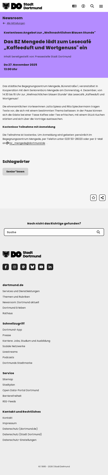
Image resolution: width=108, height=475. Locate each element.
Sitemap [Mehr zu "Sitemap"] (8, 379)
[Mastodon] (23, 267)
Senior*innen (15, 171)
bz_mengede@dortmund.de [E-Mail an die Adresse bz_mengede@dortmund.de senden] (25, 143)
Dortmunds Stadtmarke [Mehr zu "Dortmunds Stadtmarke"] (17, 363)
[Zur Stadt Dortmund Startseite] (22, 6)
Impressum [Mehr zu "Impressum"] (10, 423)
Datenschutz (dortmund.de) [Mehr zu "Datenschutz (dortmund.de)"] (20, 429)
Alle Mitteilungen (14, 23)
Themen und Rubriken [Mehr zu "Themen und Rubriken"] (16, 297)
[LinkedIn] (50, 267)
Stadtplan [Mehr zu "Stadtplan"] (9, 385)
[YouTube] (41, 267)
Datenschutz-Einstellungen (19, 440)
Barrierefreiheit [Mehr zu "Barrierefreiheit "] (12, 396)
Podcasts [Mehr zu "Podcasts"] (8, 357)
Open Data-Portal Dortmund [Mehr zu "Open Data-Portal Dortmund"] (21, 390)
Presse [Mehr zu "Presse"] (7, 335)
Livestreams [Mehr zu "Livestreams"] (10, 352)
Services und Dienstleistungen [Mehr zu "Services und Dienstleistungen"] (21, 291)
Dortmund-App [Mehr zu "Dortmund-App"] (12, 330)
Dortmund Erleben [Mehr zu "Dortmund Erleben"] (14, 308)
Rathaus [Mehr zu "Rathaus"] (8, 313)
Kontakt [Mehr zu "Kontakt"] (8, 418)
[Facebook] (6, 267)
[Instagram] (14, 267)
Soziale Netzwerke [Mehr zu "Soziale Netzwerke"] (14, 346)
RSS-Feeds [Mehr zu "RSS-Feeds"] (9, 401)
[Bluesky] (32, 267)
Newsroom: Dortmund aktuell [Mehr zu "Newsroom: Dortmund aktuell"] (21, 302)
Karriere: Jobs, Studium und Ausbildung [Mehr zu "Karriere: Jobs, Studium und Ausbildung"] (26, 341)
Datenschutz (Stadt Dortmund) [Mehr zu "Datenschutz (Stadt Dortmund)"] (22, 434)
